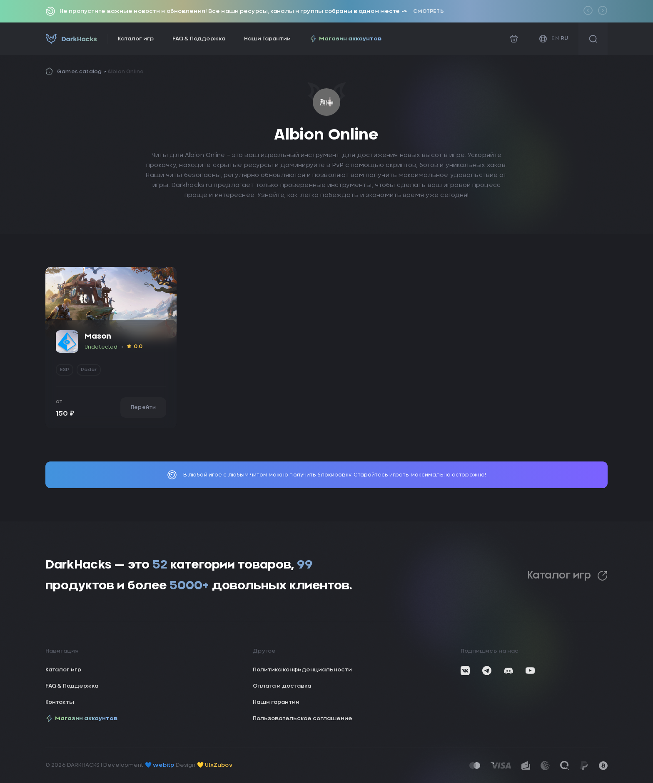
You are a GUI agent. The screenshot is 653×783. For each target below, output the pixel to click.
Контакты (59, 702)
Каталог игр (136, 39)
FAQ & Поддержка (198, 39)
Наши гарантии (276, 702)
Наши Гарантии (267, 39)
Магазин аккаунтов (345, 38)
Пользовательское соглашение (302, 718)
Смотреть (428, 11)
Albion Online (125, 71)
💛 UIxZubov (214, 765)
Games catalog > (82, 71)
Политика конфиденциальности (302, 670)
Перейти (143, 407)
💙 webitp (159, 765)
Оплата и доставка (282, 686)
